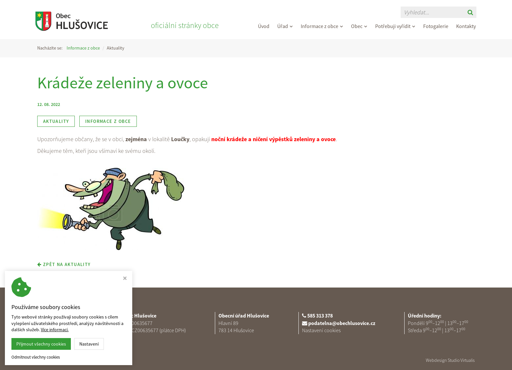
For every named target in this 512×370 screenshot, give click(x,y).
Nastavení (89, 344)
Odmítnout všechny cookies (35, 357)
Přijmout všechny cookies (41, 344)
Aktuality (56, 121)
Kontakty (466, 26)
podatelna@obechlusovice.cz (341, 323)
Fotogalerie (435, 26)
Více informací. (55, 330)
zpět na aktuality (64, 264)
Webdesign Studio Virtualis (450, 360)
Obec (359, 26)
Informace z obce (322, 26)
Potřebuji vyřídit (395, 26)
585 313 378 (320, 315)
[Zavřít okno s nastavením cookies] (125, 279)
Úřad (285, 26)
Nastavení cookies (321, 330)
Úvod (263, 26)
